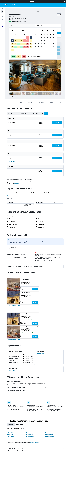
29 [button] (27, 50)
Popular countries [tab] (19, 424)
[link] (14, 305)
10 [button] (12, 43)
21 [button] (24, 47)
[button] (64, 1)
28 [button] (24, 50)
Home (10, 11)
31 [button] (12, 53)
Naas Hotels (32, 11)
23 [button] (30, 47)
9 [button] (41, 40)
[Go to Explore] (2, 19)
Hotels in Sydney (10, 432)
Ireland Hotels (15, 11)
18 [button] (15, 47)
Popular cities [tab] (11, 424)
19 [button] (18, 47)
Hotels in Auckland (30, 430)
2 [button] (41, 37)
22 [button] (27, 47)
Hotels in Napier (10, 436)
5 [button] (18, 40)
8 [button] (27, 40)
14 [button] (24, 43)
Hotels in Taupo (48, 430)
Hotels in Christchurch (49, 436)
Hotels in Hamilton (30, 432)
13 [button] (21, 43)
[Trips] (2, 23)
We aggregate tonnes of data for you (36, 448)
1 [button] (27, 37)
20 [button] (21, 47)
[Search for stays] (2, 11)
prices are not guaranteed (34, 442)
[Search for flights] (2, 8)
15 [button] (27, 43)
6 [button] (21, 40)
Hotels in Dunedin (29, 434)
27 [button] (21, 50)
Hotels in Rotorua (10, 434)
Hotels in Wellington (30, 436)
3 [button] (12, 40)
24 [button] (12, 50)
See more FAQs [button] (27, 392)
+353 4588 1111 (13, 19)
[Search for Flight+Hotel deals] (2, 17)
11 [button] (15, 43)
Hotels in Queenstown (49, 434)
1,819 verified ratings (21, 21)
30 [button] (30, 50)
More (8, 195)
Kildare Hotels (24, 11)
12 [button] (18, 43)
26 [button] (18, 50)
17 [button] (12, 47)
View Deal (35, 289)
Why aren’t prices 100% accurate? (36, 450)
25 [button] (15, 50)
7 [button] (24, 40)
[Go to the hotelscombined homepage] (10, 4)
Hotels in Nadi (10, 430)
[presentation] (18, 96)
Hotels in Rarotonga (49, 432)
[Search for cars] (2, 14)
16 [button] (30, 43)
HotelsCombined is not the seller (36, 446)
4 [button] (15, 40)
